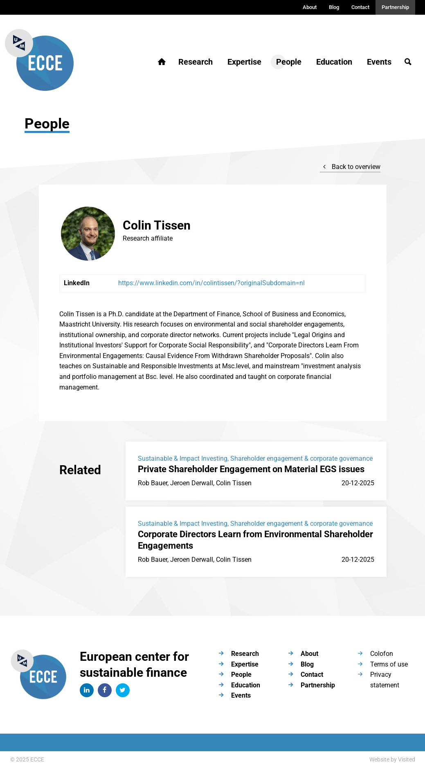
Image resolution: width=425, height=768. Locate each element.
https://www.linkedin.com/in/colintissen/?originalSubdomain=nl (211, 283)
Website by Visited (392, 759)
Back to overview (350, 167)
